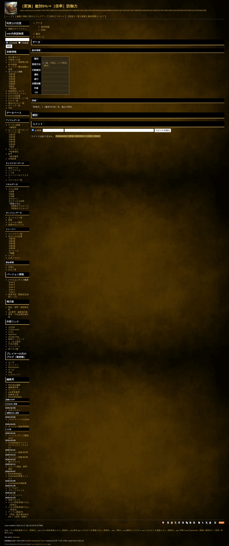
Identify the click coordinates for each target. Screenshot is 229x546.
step (10, 372)
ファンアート (14, 346)
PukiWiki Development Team (35, 541)
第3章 (12, 79)
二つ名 (11, 173)
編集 (19, 16)
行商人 (11, 267)
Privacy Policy (33, 544)
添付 (52, 16)
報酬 (12, 253)
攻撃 (12, 191)
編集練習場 (13, 387)
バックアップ (41, 16)
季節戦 (13, 88)
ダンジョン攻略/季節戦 (18, 426)
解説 (38, 34)
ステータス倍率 (17, 201)
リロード (60, 16)
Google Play (13, 337)
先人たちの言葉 (15, 236)
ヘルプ (101, 16)
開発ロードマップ (16, 339)
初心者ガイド (14, 57)
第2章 (12, 76)
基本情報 (45, 27)
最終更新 (92, 16)
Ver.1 (12, 292)
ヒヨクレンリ (14, 374)
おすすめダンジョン (17, 93)
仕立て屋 (12, 269)
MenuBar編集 (14, 385)
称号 (10, 154)
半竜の (182, 530)
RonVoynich (13, 367)
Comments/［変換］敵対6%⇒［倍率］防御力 (77, 136)
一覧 (77, 16)
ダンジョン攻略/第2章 (18, 452)
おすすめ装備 (14, 96)
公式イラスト (14, 258)
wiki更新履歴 (14, 392)
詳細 (43, 30)
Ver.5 (12, 282)
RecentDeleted (15, 397)
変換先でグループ (20, 208)
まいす (11, 362)
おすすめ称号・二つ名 (18, 98)
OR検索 (23, 43)
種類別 (13, 127)
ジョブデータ (14, 170)
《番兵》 (46, 65)
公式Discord (13, 329)
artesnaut (16, 537)
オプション (13, 149)
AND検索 (11, 43)
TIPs (10, 108)
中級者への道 (14, 60)
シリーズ (14, 251)
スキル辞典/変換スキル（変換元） (23, 530)
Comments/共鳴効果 (17, 483)
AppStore (12, 334)
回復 (12, 194)
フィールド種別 (15, 222)
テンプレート (14, 390)
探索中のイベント (16, 225)
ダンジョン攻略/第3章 (18, 457)
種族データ (13, 168)
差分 (31, 16)
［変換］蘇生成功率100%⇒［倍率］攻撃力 (18, 515)
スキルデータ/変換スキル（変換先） (96, 530)
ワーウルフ (13, 488)
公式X (11, 332)
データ (39, 23)
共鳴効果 (12, 159)
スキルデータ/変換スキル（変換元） (160, 530)
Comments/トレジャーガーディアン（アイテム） (18, 445)
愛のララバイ (14, 462)
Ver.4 (12, 284)
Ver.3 (12, 287)
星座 (12, 86)
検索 (83, 16)
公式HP (11, 327)
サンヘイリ (13, 365)
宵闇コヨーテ (14, 500)
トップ (9, 16)
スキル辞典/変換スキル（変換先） (55, 530)
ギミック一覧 (14, 105)
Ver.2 (12, 289)
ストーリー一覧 (15, 234)
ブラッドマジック (16, 490)
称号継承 (14, 156)
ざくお (11, 370)
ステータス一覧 (15, 180)
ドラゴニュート (15, 495)
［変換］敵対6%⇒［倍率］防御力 (49, 6)
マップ (11, 255)
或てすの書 (13, 349)
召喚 (12, 196)
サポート (14, 199)
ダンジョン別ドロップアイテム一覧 (18, 131)
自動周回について (16, 91)
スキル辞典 (13, 189)
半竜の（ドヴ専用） (59, 63)
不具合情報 (13, 344)
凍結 (25, 16)
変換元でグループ (20, 206)
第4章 (12, 81)
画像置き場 (13, 394)
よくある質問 (14, 341)
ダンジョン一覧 (15, 217)
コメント (40, 37)
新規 (71, 16)
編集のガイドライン (17, 28)
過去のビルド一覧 (16, 103)
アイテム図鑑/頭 (15, 512)
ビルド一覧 (13, 101)
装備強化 (14, 151)
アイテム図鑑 (14, 125)
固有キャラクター (133, 530)
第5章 (12, 84)
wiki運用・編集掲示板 (18, 312)
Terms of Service (44, 544)
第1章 (12, 74)
